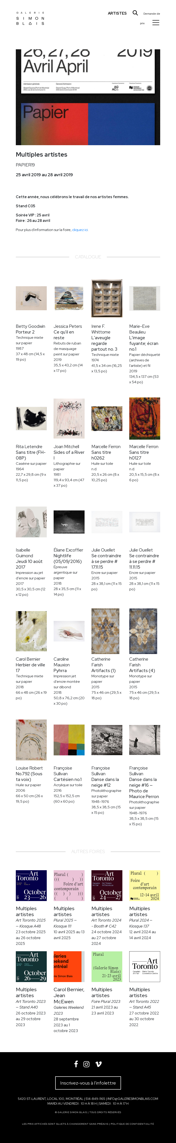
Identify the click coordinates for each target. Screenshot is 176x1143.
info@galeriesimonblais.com (132, 1099)
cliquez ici (80, 229)
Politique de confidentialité (132, 1123)
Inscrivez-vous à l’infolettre (88, 1083)
